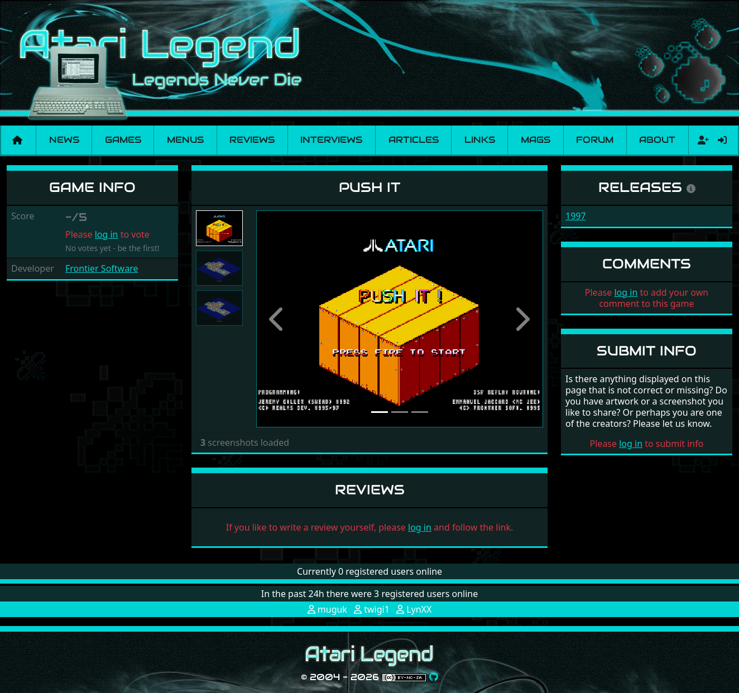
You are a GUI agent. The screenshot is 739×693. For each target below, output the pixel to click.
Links (479, 140)
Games (123, 140)
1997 (575, 216)
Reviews (252, 140)
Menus (185, 140)
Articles (413, 140)
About (657, 140)
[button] (277, 318)
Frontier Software (101, 268)
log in (106, 234)
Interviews (331, 140)
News (64, 140)
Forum (594, 140)
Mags (535, 140)
